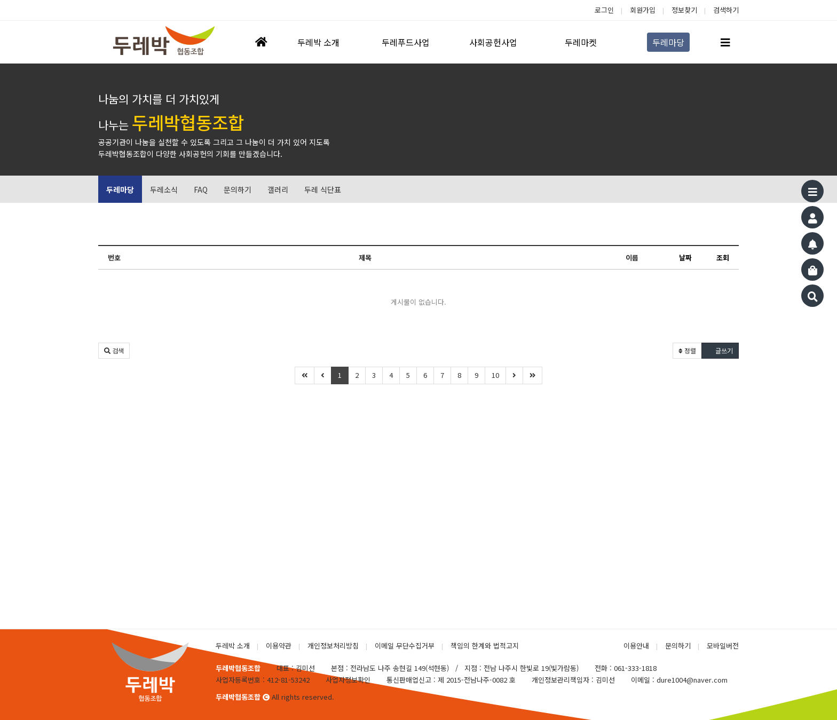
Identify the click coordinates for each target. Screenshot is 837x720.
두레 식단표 (322, 189)
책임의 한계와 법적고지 (485, 645)
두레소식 (164, 189)
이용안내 (636, 645)
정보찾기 (684, 10)
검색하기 (726, 10)
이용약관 (278, 645)
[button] (114, 351)
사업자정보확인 (348, 680)
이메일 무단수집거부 (405, 645)
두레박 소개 (233, 645)
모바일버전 (723, 645)
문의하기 (237, 189)
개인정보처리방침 (333, 645)
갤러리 (277, 189)
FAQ (201, 189)
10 (495, 375)
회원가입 (643, 10)
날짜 (685, 257)
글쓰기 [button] (720, 350)
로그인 (604, 10)
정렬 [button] (687, 350)
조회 (722, 257)
